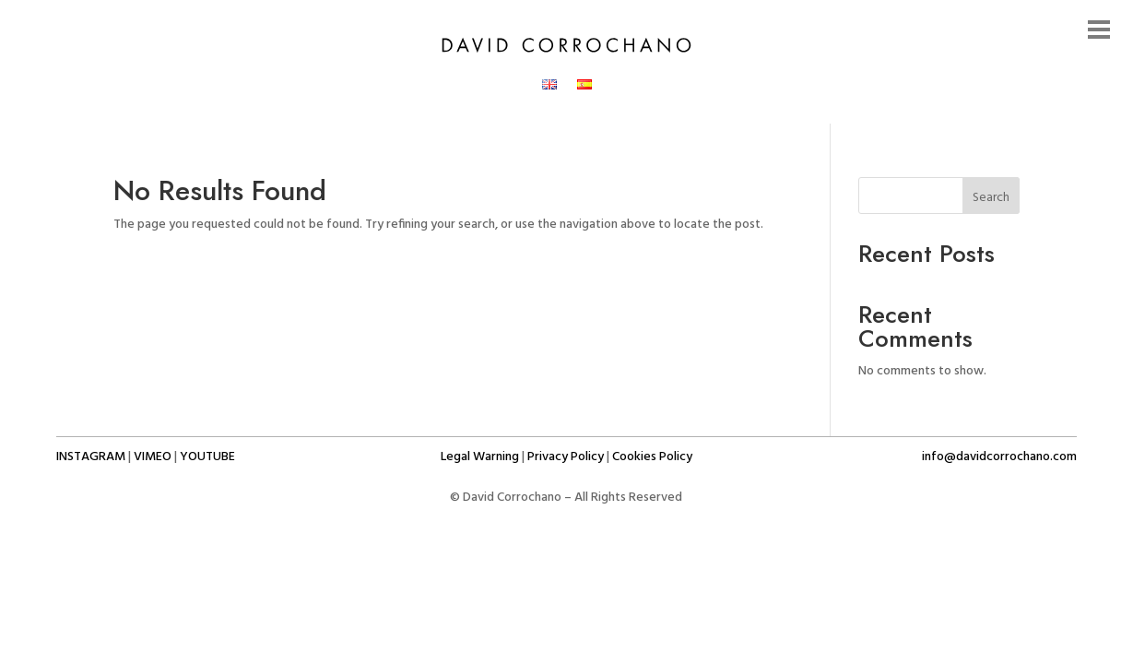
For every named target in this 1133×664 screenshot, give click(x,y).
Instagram (90, 457)
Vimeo (152, 457)
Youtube (207, 457)
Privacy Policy (565, 457)
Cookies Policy (652, 457)
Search (991, 197)
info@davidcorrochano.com (999, 457)
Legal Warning (480, 457)
